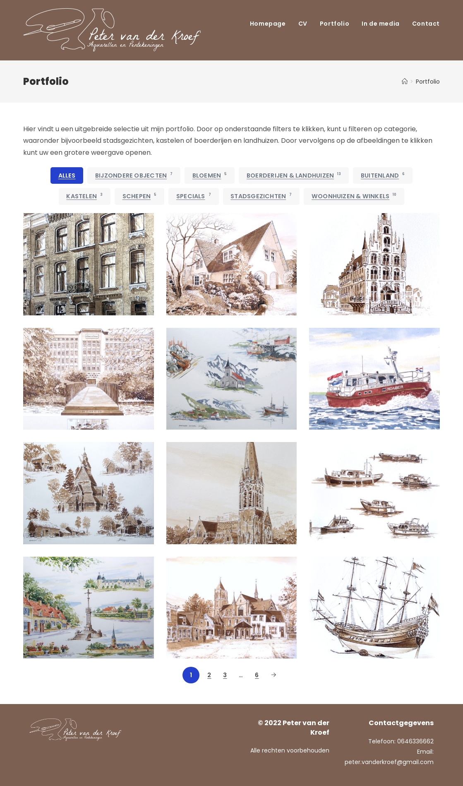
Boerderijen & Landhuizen (294, 175)
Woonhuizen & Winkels (354, 196)
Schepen (139, 196)
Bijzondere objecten (134, 175)
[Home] (405, 81)
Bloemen (209, 175)
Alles (67, 175)
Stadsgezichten (261, 196)
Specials (193, 196)
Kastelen (84, 196)
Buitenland (383, 175)
